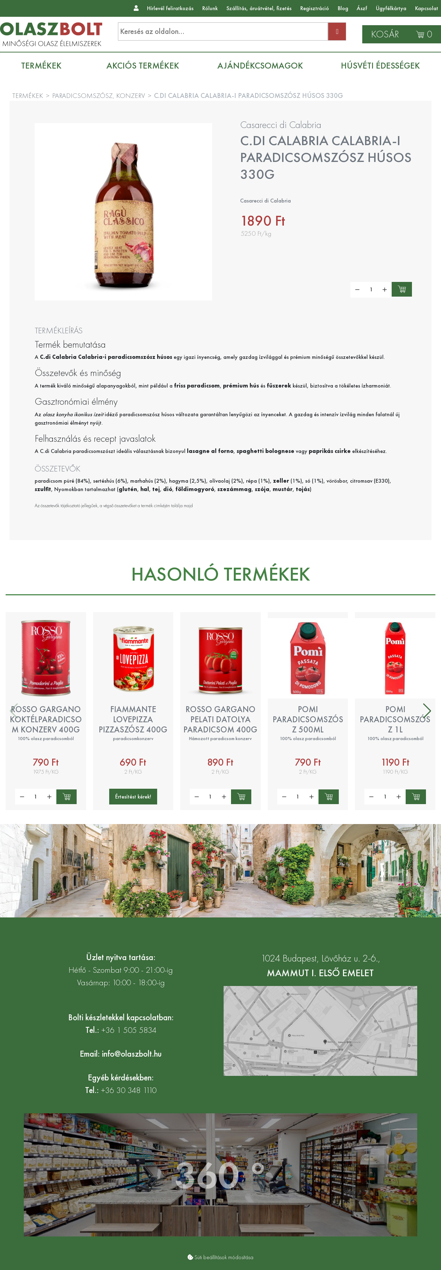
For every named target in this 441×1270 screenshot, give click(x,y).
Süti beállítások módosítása (224, 1257)
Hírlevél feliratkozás (170, 8)
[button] (427, 711)
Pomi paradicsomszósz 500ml (308, 719)
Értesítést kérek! (133, 796)
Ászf (362, 8)
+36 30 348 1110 (128, 1090)
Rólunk (210, 8)
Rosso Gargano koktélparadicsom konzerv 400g (46, 719)
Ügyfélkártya (391, 8)
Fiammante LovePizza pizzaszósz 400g (133, 719)
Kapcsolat (426, 8)
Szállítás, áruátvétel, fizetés (259, 8)
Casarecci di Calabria (280, 125)
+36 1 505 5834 (128, 1029)
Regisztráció (314, 8)
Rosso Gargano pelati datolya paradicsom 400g (220, 719)
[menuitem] (44, 65)
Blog (343, 8)
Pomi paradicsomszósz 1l (395, 719)
